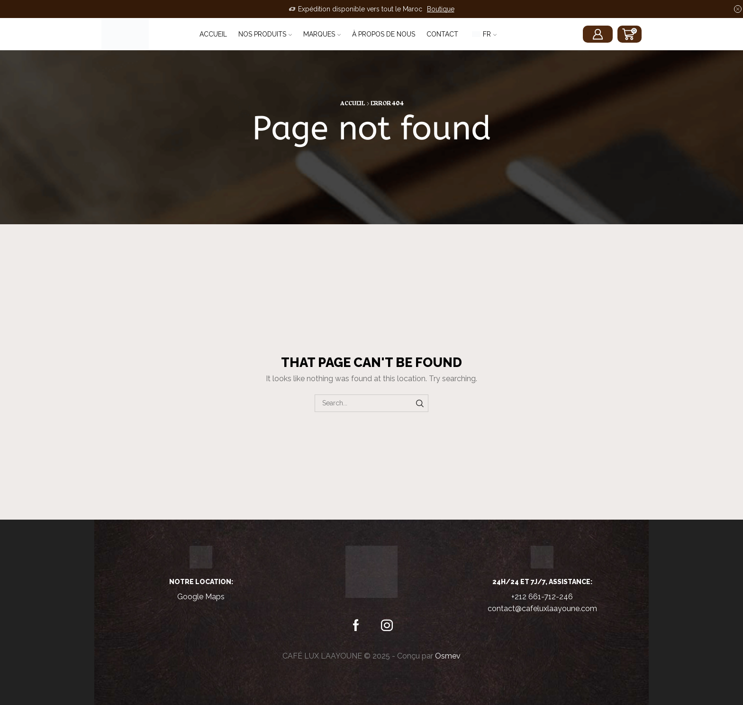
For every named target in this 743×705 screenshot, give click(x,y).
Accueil (213, 34)
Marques (322, 34)
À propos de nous (383, 34)
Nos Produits (265, 34)
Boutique (440, 9)
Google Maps (201, 596)
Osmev (448, 655)
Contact (442, 34)
